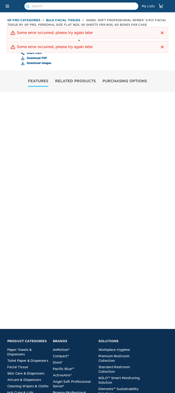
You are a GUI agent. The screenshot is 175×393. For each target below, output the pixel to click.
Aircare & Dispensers (24, 380)
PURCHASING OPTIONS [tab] (125, 81)
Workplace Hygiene (114, 350)
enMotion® (61, 350)
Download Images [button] (38, 62)
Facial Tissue (17, 367)
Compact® (61, 356)
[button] (7, 6)
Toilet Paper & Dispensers (27, 360)
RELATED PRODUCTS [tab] (75, 81)
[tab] (38, 81)
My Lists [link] (148, 6)
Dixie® (57, 362)
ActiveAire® (62, 375)
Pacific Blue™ (63, 369)
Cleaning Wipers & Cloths (28, 386)
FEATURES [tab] (38, 81)
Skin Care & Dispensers (25, 373)
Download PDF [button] (36, 57)
